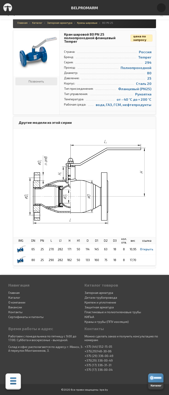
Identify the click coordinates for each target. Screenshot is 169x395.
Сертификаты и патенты (26, 317)
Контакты (15, 312)
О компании (16, 302)
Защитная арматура (99, 307)
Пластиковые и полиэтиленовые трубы (112, 312)
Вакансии (15, 307)
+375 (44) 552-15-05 (98, 346)
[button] (55, 34)
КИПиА (89, 317)
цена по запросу (139, 38)
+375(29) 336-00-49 (98, 360)
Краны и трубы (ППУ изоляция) (106, 322)
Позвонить (36, 81)
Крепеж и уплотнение (100, 302)
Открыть (146, 249)
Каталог (14, 297)
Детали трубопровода (100, 297)
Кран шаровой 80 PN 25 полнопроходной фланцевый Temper (90, 38)
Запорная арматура (98, 292)
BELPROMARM (84, 7)
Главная (14, 292)
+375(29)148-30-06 (98, 351)
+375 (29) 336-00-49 (98, 356)
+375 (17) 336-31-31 (98, 365)
